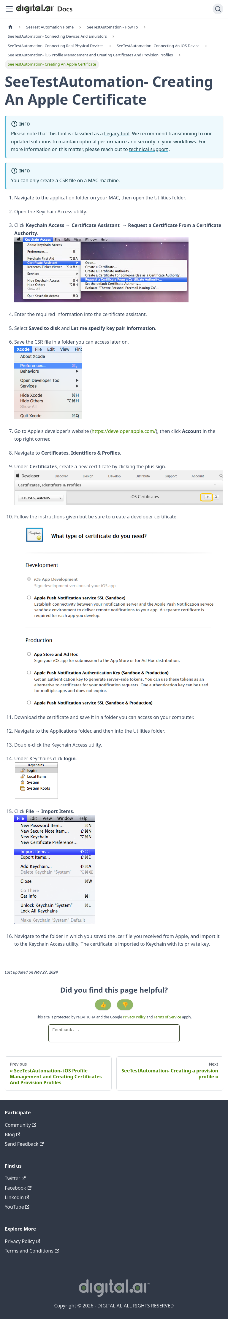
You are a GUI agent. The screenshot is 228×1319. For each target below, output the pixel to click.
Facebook (18, 1188)
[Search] (218, 9)
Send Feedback (24, 1144)
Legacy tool (117, 133)
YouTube (17, 1207)
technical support (148, 149)
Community (20, 1125)
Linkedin (17, 1197)
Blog (12, 1134)
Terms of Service (167, 1017)
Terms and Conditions (32, 1250)
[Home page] (10, 27)
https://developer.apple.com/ (124, 431)
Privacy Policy (134, 1017)
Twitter (15, 1178)
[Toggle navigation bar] (9, 8)
